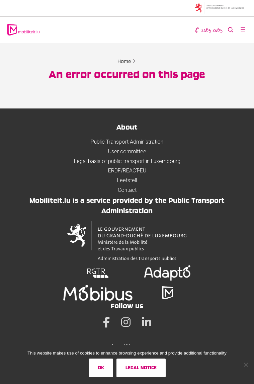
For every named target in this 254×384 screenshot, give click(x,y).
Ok (101, 367)
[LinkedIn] (146, 322)
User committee (127, 151)
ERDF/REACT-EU (127, 170)
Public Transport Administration (127, 142)
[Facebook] (106, 322)
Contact (127, 190)
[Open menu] (243, 30)
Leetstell (127, 180)
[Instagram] (125, 322)
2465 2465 (208, 30)
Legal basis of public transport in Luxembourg (127, 161)
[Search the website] (230, 30)
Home (124, 61)
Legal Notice (141, 367)
